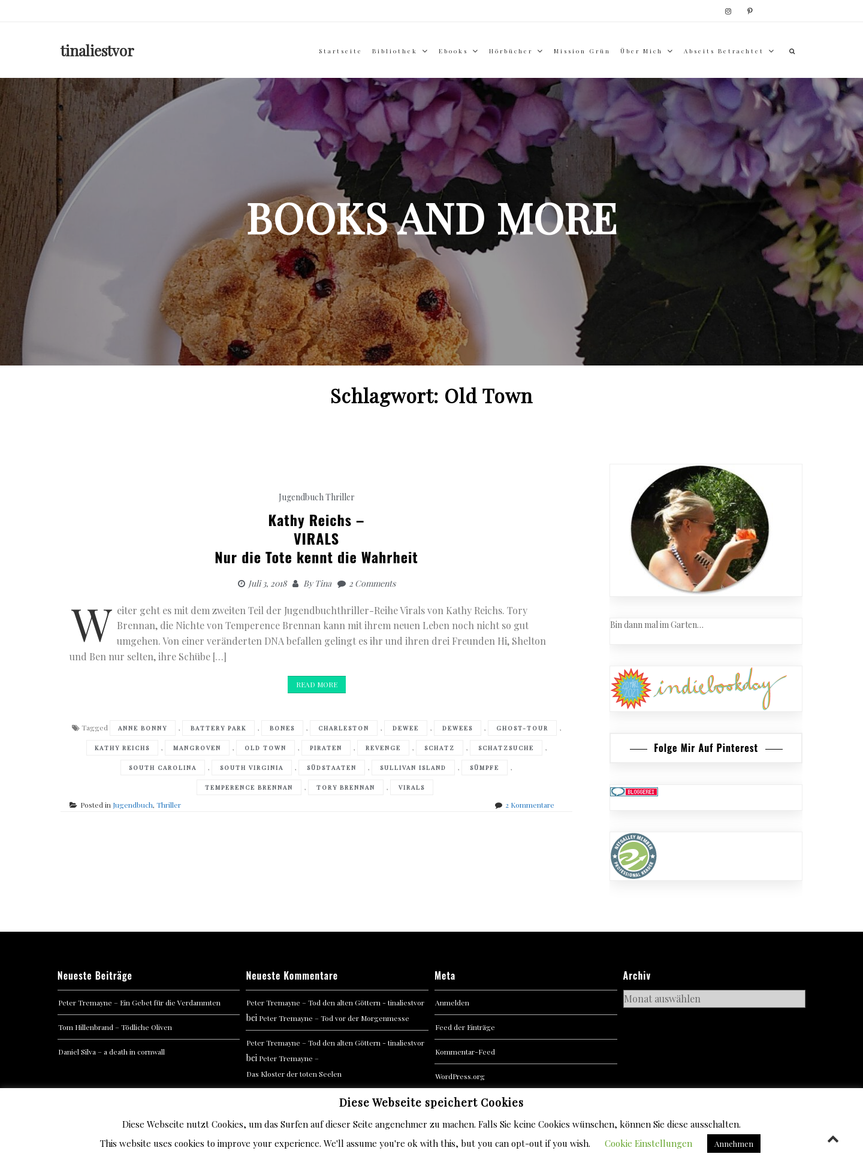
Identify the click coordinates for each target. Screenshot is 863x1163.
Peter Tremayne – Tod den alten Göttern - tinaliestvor (335, 1002)
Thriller (340, 497)
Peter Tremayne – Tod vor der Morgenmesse (334, 1018)
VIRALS (412, 787)
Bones (282, 728)
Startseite (341, 51)
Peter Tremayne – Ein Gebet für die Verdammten (139, 1002)
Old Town (265, 748)
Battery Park (218, 728)
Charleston (343, 728)
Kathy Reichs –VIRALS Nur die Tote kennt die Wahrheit (316, 538)
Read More (316, 684)
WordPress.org (460, 1076)
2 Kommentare (529, 804)
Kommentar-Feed (465, 1051)
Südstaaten (332, 767)
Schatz (439, 748)
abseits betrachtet (724, 51)
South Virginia (251, 767)
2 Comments (372, 583)
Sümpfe (484, 767)
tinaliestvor (97, 50)
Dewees (457, 728)
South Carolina (163, 767)
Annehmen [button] (733, 1143)
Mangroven (197, 748)
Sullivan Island (413, 767)
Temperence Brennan (249, 787)
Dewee (406, 728)
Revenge (383, 748)
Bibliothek (395, 51)
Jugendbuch (301, 497)
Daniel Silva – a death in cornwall (111, 1051)
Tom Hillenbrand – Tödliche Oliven (115, 1027)
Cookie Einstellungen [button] (648, 1143)
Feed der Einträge (465, 1027)
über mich (641, 51)
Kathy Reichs (122, 748)
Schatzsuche (506, 748)
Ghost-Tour (522, 728)
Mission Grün (582, 51)
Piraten (326, 748)
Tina (323, 583)
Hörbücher (511, 51)
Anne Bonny (142, 728)
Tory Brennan (345, 787)
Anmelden (452, 1002)
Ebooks (453, 51)
